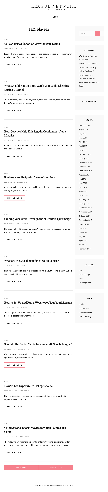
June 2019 (83, 138)
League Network (54, 6)
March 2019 (83, 150)
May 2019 (83, 142)
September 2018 (85, 171)
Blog (6, 40)
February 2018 (84, 199)
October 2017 (84, 216)
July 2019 (82, 134)
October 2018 (84, 166)
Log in (81, 304)
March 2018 (83, 195)
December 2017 (85, 208)
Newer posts (55, 468)
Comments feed (85, 312)
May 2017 (83, 236)
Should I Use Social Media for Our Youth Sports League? (38, 345)
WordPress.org (85, 316)
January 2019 (84, 158)
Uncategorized (85, 283)
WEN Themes (69, 486)
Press (81, 278)
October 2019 (84, 125)
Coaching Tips (84, 274)
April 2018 (83, 191)
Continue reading (16, 65)
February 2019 (84, 154)
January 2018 (84, 203)
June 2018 (83, 183)
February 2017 (84, 249)
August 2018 (84, 175)
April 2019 (83, 146)
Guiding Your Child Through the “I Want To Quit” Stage (37, 219)
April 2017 (83, 240)
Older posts (22, 468)
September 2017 (85, 220)
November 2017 (85, 212)
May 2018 (83, 187)
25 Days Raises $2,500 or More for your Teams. (32, 44)
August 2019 (84, 129)
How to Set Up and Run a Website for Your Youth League (38, 303)
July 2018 (82, 179)
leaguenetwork (21, 49)
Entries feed (84, 308)
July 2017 (82, 228)
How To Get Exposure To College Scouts (28, 386)
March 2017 (83, 245)
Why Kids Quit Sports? (88, 63)
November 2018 (85, 162)
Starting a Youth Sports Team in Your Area (29, 177)
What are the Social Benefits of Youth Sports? (31, 261)
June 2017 (83, 232)
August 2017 (84, 224)
